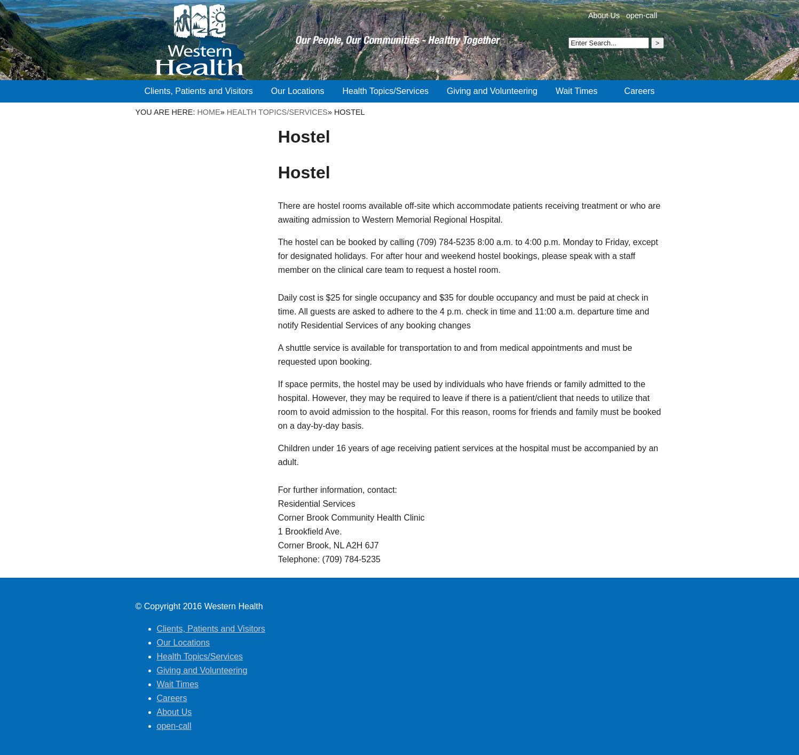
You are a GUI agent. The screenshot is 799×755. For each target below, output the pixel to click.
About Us (604, 15)
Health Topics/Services (277, 112)
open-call (641, 15)
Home (208, 112)
